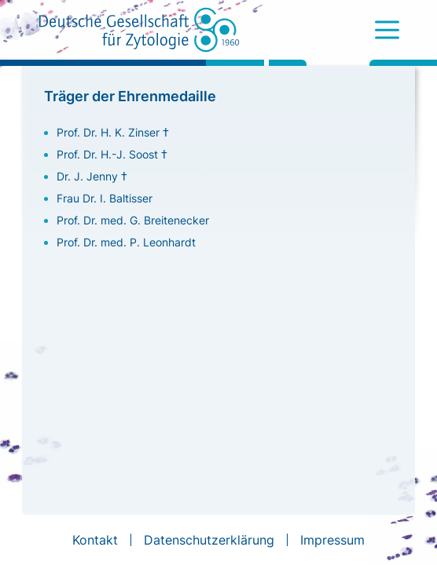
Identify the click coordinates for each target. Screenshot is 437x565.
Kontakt (95, 540)
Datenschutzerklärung (209, 540)
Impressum (332, 540)
